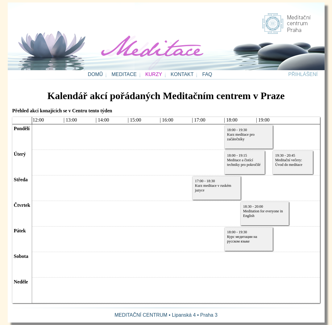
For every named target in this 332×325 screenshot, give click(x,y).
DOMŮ (95, 74)
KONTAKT (182, 74)
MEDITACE (123, 74)
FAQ (207, 74)
